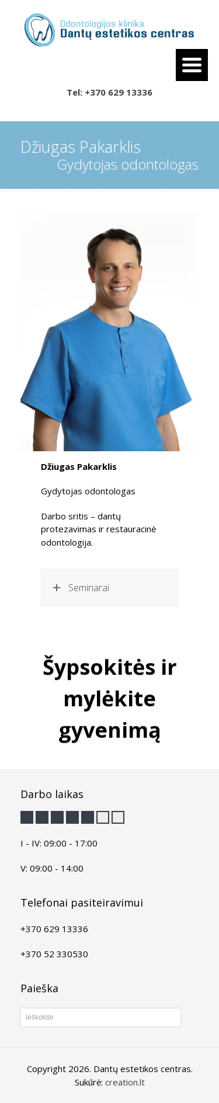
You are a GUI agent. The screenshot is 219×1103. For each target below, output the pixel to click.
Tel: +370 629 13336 (109, 92)
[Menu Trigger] (192, 65)
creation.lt (125, 1082)
